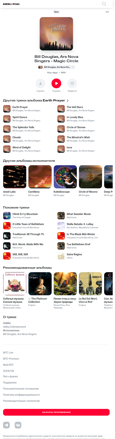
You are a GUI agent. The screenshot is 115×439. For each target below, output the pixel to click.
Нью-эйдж (52, 72)
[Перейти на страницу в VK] (18, 425)
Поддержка (9, 382)
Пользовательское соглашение (21, 389)
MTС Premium (11, 359)
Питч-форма (10, 376)
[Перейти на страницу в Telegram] (6, 425)
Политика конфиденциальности (21, 395)
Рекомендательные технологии (21, 401)
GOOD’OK (8, 371)
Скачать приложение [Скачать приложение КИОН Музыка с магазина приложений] (56, 412)
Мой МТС (8, 365)
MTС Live (8, 353)
